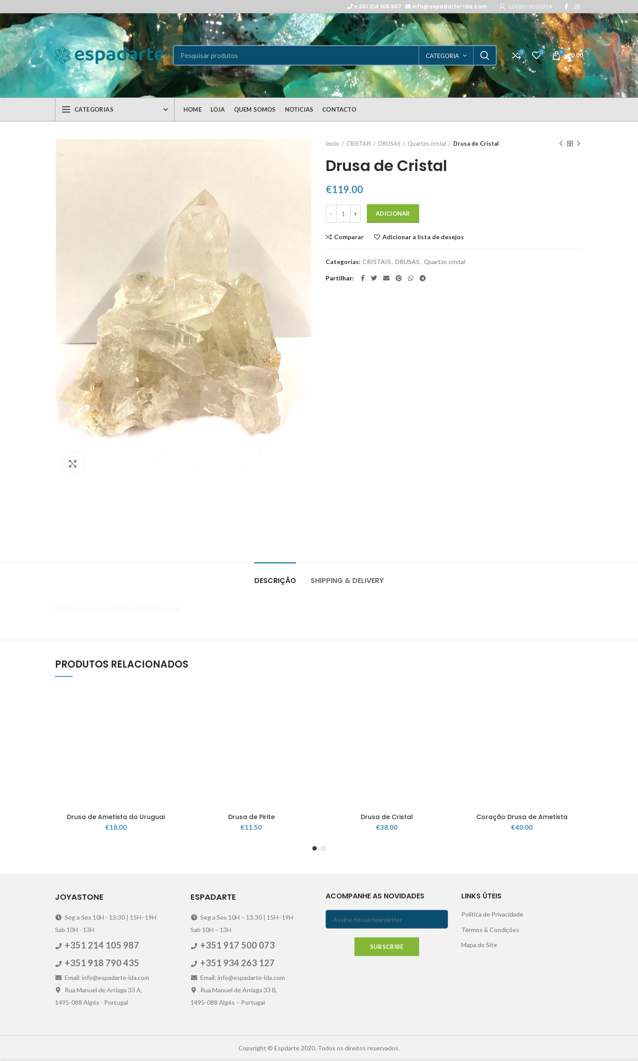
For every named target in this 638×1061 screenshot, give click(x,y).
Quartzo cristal (427, 143)
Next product (578, 143)
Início (332, 143)
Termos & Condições (490, 929)
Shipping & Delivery (347, 580)
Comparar (349, 237)
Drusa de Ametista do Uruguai (116, 817)
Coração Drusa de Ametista (522, 817)
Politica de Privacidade (492, 914)
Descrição (275, 580)
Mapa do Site (479, 944)
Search (485, 55)
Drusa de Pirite (251, 817)
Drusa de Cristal (387, 817)
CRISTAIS (358, 143)
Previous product (561, 143)
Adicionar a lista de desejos (423, 237)
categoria (442, 55)
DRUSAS (389, 143)
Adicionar (393, 213)
